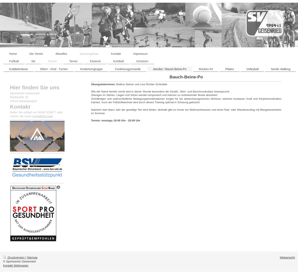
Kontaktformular (42, 116)
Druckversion (14, 257)
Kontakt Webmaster (16, 265)
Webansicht (287, 257)
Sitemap (32, 257)
